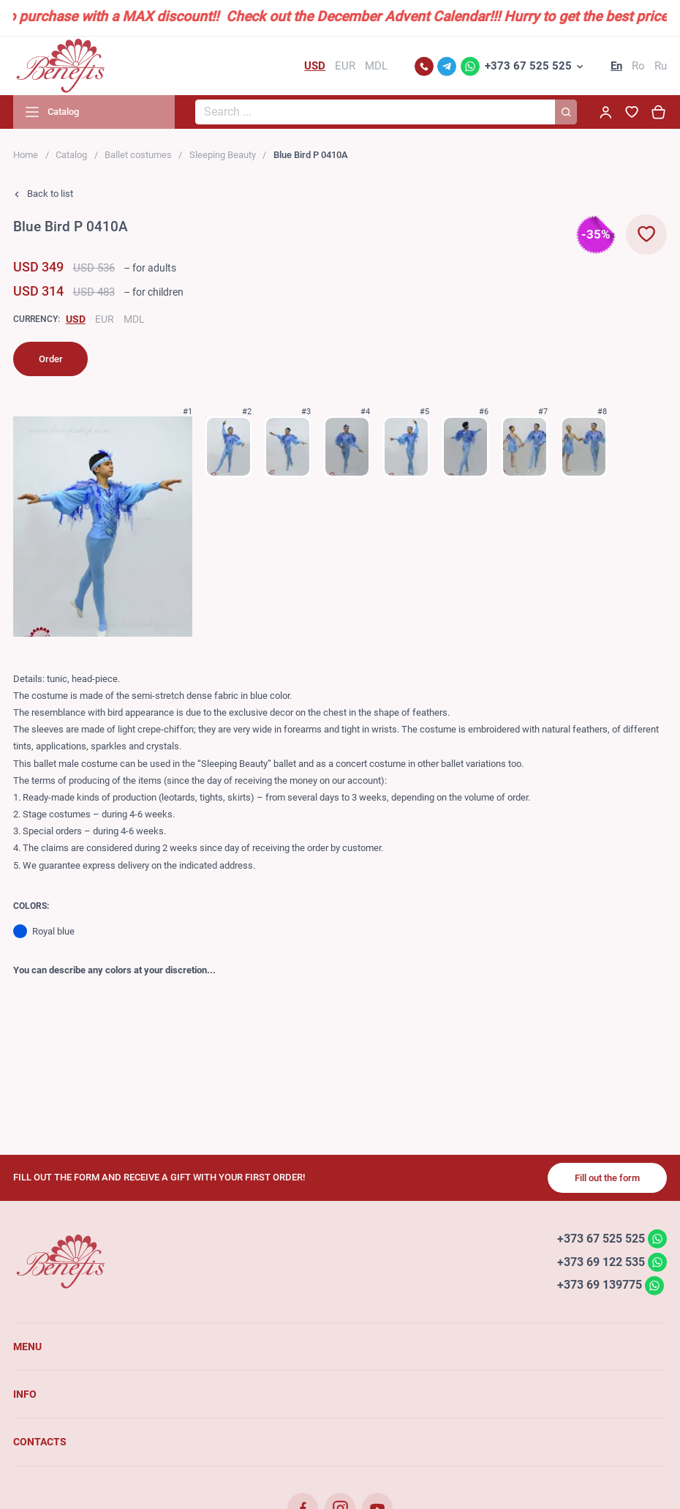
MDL (134, 319)
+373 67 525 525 (528, 65)
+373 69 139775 (599, 1285)
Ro (638, 65)
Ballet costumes (138, 154)
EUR (104, 319)
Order (51, 358)
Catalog (71, 154)
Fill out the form (607, 1177)
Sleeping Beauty (222, 154)
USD (76, 319)
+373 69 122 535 (601, 1261)
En (616, 65)
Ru (660, 65)
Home (25, 154)
